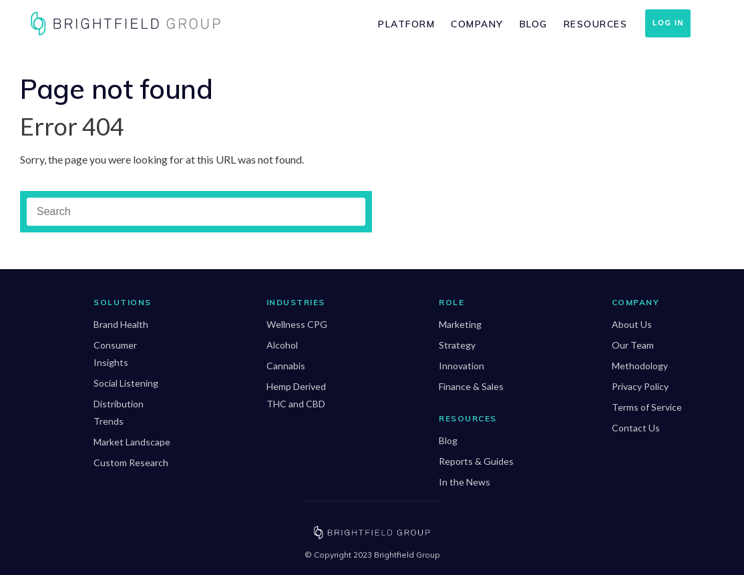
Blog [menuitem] (534, 24)
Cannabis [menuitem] (285, 365)
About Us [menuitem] (632, 324)
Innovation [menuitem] (461, 365)
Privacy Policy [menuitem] (640, 386)
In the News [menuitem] (464, 482)
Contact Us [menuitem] (636, 427)
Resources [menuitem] (596, 24)
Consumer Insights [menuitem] (115, 353)
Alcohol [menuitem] (282, 345)
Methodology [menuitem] (640, 365)
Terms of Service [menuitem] (647, 407)
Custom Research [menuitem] (131, 462)
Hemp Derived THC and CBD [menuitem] (296, 395)
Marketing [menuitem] (460, 324)
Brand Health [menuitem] (121, 324)
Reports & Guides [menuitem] (476, 461)
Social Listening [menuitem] (126, 383)
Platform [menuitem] (406, 24)
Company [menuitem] (477, 24)
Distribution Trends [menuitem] (119, 412)
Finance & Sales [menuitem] (471, 386)
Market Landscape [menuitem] (132, 441)
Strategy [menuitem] (457, 345)
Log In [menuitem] (668, 23)
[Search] (196, 212)
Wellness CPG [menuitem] (296, 324)
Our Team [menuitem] (633, 345)
